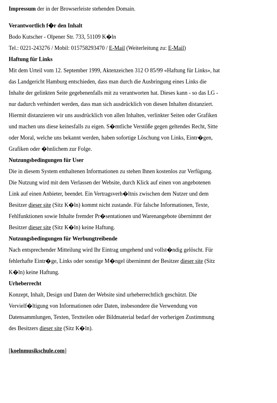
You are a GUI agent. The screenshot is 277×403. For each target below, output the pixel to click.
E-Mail (117, 48)
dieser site (39, 205)
